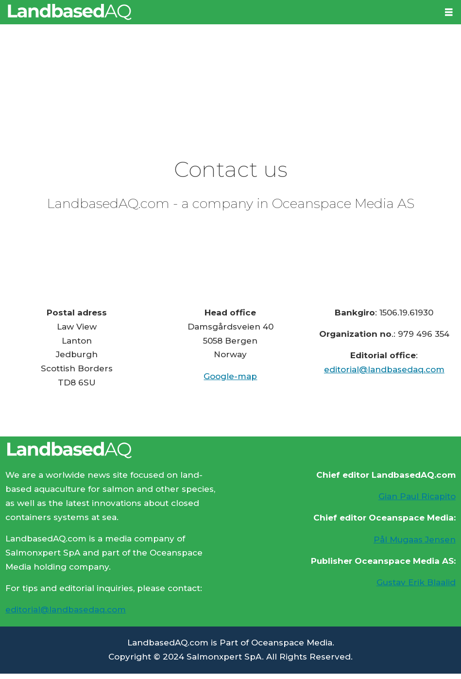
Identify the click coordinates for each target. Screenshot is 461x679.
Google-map (230, 376)
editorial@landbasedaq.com (384, 369)
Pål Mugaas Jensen (415, 539)
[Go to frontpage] (70, 12)
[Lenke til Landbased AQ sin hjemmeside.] (230, 450)
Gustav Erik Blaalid (416, 582)
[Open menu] (449, 12)
